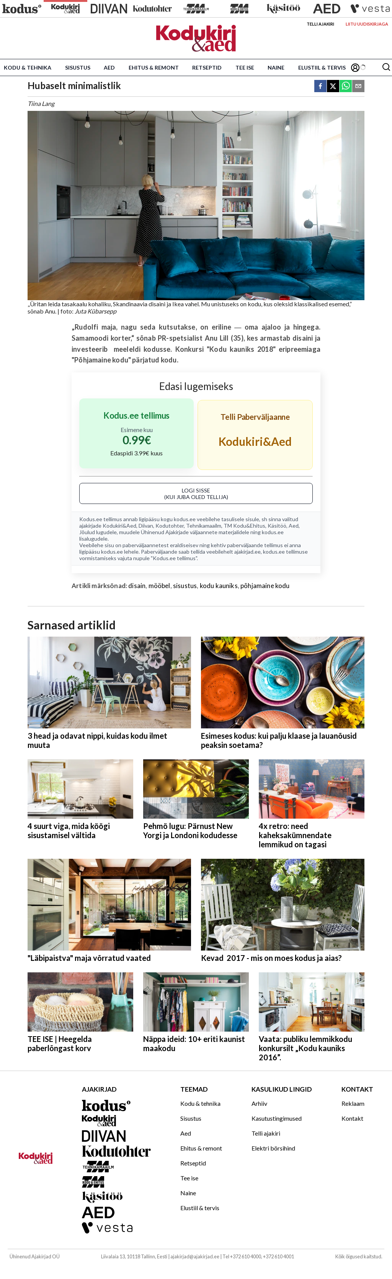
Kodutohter (169, 525)
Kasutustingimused (277, 1118)
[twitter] (333, 86)
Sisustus (77, 67)
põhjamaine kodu (265, 586)
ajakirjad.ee (247, 551)
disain (136, 586)
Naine (276, 67)
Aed (109, 67)
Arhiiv (259, 1103)
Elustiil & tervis (322, 67)
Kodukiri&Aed (119, 525)
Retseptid (207, 67)
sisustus (185, 586)
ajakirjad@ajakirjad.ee (194, 1256)
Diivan (146, 525)
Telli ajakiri (320, 23)
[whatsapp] (346, 86)
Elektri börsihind (273, 1148)
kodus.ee (185, 519)
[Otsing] (386, 67)
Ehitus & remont (154, 67)
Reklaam (352, 1103)
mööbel (159, 586)
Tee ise (244, 67)
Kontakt (352, 1118)
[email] (358, 86)
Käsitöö (277, 525)
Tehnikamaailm (203, 525)
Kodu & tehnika (27, 67)
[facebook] (320, 86)
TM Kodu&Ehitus (244, 525)
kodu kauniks (219, 586)
